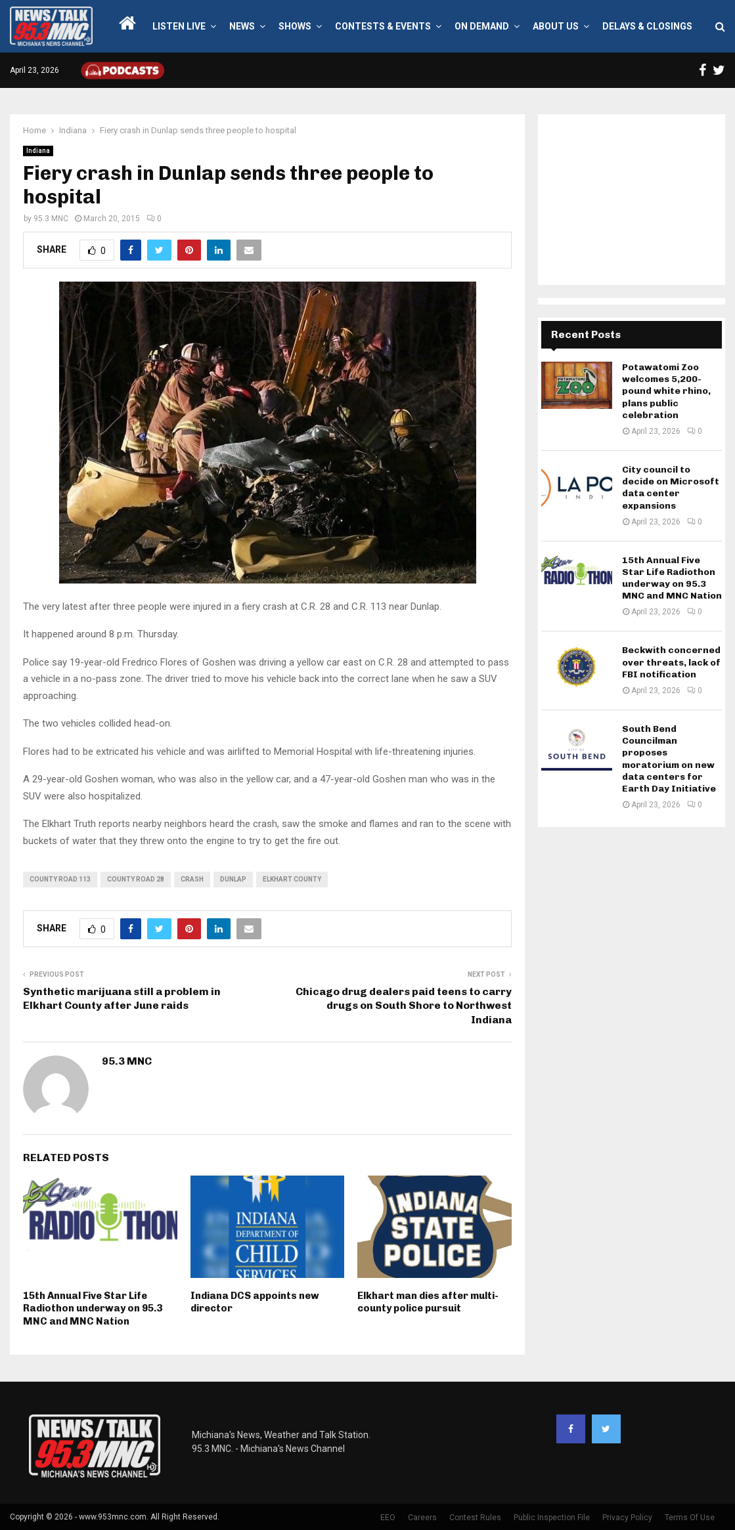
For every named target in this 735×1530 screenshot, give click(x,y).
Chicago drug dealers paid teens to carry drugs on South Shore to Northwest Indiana (404, 1005)
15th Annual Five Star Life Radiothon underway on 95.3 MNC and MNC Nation (92, 1308)
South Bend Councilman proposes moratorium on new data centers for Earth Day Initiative (669, 758)
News (242, 26)
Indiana (38, 150)
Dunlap (233, 879)
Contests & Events (383, 26)
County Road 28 (135, 879)
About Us (556, 26)
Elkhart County (292, 879)
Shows (294, 26)
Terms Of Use (690, 1517)
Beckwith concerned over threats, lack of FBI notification (671, 662)
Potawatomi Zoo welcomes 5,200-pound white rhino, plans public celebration (666, 391)
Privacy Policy (627, 1517)
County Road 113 (60, 879)
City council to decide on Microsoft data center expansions (670, 487)
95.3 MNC (50, 218)
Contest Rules (475, 1517)
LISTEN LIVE (179, 26)
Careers (422, 1517)
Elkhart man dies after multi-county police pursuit (428, 1302)
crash (192, 879)
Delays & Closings (647, 26)
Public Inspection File (552, 1517)
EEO (387, 1517)
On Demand (482, 26)
